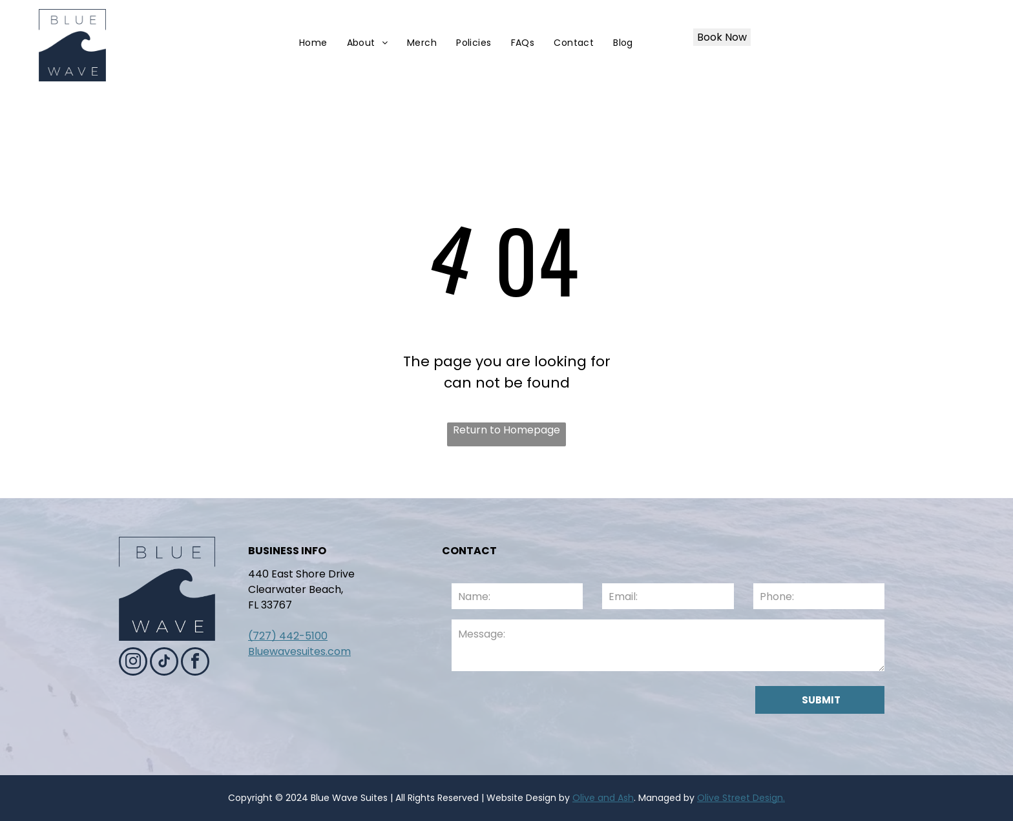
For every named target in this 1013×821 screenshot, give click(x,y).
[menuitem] (313, 43)
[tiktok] (164, 663)
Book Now (722, 37)
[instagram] (133, 663)
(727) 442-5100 (288, 636)
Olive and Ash (603, 797)
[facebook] (195, 663)
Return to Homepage (506, 429)
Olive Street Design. (741, 797)
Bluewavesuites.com (299, 651)
